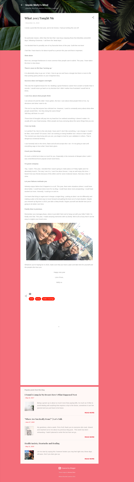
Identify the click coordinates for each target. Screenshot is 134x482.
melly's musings (48, 299)
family (38, 299)
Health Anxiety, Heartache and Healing (42, 443)
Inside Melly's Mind (36, 5)
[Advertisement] (107, 44)
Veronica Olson (71, 472)
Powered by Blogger (66, 468)
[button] (93, 17)
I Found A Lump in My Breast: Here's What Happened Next (51, 395)
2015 (31, 299)
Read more (89, 413)
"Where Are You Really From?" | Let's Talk (43, 419)
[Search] (112, 6)
